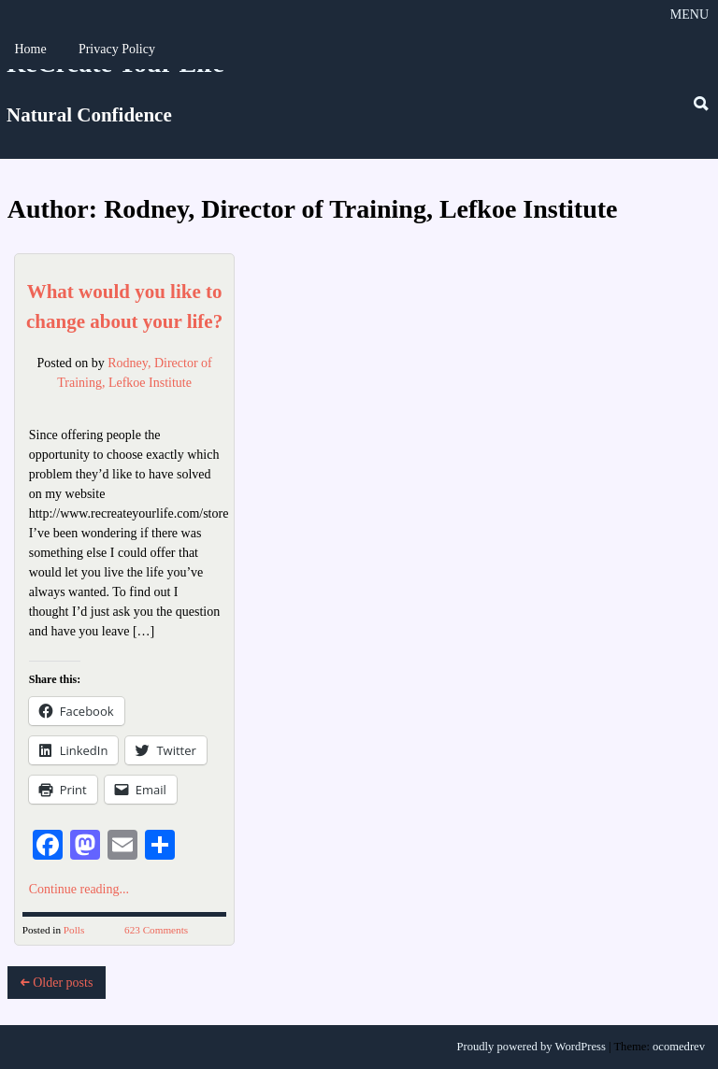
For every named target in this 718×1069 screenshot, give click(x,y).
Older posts (57, 983)
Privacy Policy (117, 49)
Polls (74, 929)
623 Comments (156, 929)
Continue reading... (79, 889)
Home (30, 49)
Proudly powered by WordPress (531, 1046)
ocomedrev (679, 1046)
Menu (689, 14)
